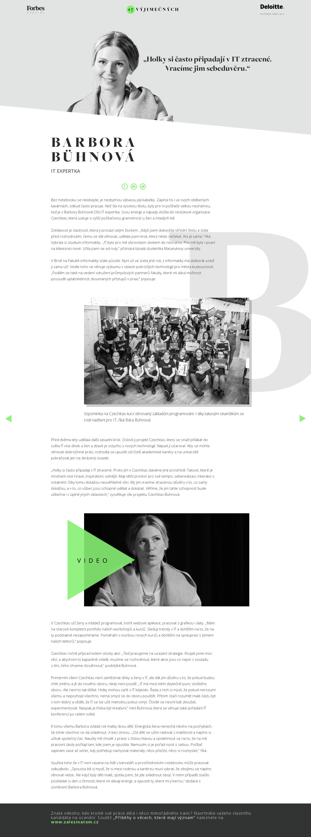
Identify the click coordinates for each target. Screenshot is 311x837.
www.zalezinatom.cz (75, 822)
